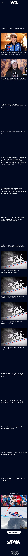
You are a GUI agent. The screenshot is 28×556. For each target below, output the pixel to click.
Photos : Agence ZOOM (15, 553)
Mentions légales (15, 552)
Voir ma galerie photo (14, 532)
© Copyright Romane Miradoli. (15, 550)
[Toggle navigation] (2, 2)
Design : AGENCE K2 (15, 554)
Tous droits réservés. (14, 551)
